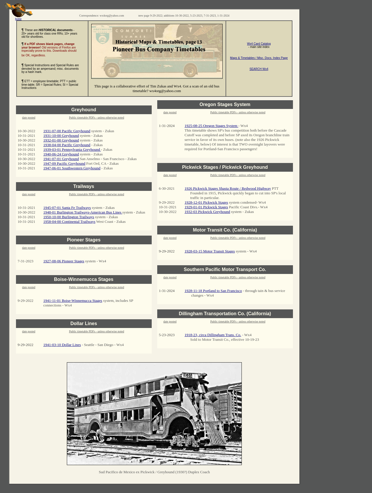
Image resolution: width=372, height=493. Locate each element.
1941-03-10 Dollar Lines (62, 345)
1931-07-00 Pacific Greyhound (66, 131)
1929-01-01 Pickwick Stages (206, 207)
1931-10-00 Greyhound (61, 135)
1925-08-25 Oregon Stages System (211, 125)
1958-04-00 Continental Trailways (69, 221)
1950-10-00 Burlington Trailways (68, 217)
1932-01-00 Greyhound (61, 140)
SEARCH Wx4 (259, 69)
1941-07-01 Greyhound (61, 159)
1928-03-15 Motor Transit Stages (210, 251)
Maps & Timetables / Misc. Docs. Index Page (259, 58)
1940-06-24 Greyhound (61, 154)
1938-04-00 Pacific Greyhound (66, 145)
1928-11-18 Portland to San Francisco (213, 290)
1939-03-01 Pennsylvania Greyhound (72, 149)
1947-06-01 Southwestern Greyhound (71, 168)
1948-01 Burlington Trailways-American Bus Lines (82, 212)
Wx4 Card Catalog (259, 43)
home (18, 17)
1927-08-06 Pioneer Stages (63, 261)
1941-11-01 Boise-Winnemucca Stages (72, 300)
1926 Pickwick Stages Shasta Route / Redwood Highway (228, 188)
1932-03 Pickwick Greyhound (207, 211)
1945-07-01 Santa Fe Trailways (67, 207)
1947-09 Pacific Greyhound (64, 163)
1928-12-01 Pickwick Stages (206, 202)
